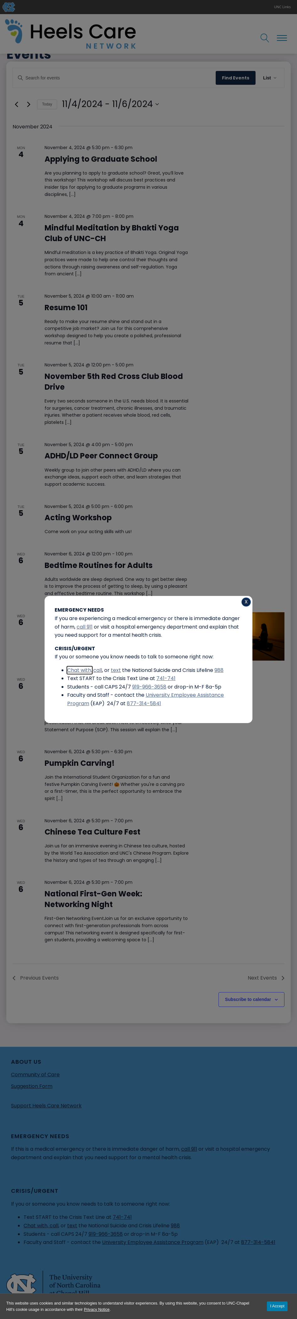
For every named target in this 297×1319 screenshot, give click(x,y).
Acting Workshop (78, 517)
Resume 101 (66, 307)
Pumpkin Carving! (80, 763)
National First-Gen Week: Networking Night (93, 899)
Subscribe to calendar (248, 999)
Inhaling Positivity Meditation (102, 627)
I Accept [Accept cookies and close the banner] (277, 1306)
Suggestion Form (31, 1086)
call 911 (189, 1149)
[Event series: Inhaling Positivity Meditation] (139, 616)
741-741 (122, 1217)
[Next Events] (28, 104)
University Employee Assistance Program (152, 1242)
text (72, 1225)
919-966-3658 (106, 1234)
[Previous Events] (16, 104)
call (54, 1225)
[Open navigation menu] (281, 38)
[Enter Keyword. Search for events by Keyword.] (114, 78)
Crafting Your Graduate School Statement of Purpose (105, 695)
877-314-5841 (258, 1242)
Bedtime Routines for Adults (99, 565)
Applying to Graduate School (101, 159)
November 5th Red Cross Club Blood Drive (114, 381)
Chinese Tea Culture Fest (92, 832)
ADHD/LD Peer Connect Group (101, 456)
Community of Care (35, 1074)
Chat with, (37, 1225)
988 (175, 1225)
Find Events (235, 78)
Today (47, 104)
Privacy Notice (97, 1309)
